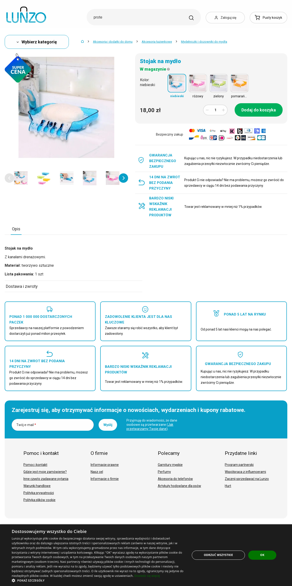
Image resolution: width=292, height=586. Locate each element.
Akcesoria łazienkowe (157, 41)
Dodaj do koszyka (258, 109)
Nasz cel (97, 472)
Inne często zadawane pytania (45, 479)
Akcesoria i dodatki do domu (113, 41)
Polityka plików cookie (39, 500)
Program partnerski (239, 465)
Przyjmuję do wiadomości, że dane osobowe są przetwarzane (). (151, 425)
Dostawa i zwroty (22, 286)
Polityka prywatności (38, 493)
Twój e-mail (26, 424)
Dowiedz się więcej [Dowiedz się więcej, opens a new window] (147, 576)
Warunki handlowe (37, 486)
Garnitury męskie (170, 465)
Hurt (228, 486)
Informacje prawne (105, 465)
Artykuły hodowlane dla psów (179, 486)
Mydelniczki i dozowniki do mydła (204, 41)
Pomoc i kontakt (35, 465)
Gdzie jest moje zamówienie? (45, 472)
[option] (21, 178)
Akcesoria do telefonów (175, 479)
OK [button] (262, 555)
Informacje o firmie (105, 479)
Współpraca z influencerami (245, 472)
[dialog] (146, 555)
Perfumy (164, 472)
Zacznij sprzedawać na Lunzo (247, 479)
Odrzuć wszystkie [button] (218, 555)
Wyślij (107, 425)
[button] (9, 178)
